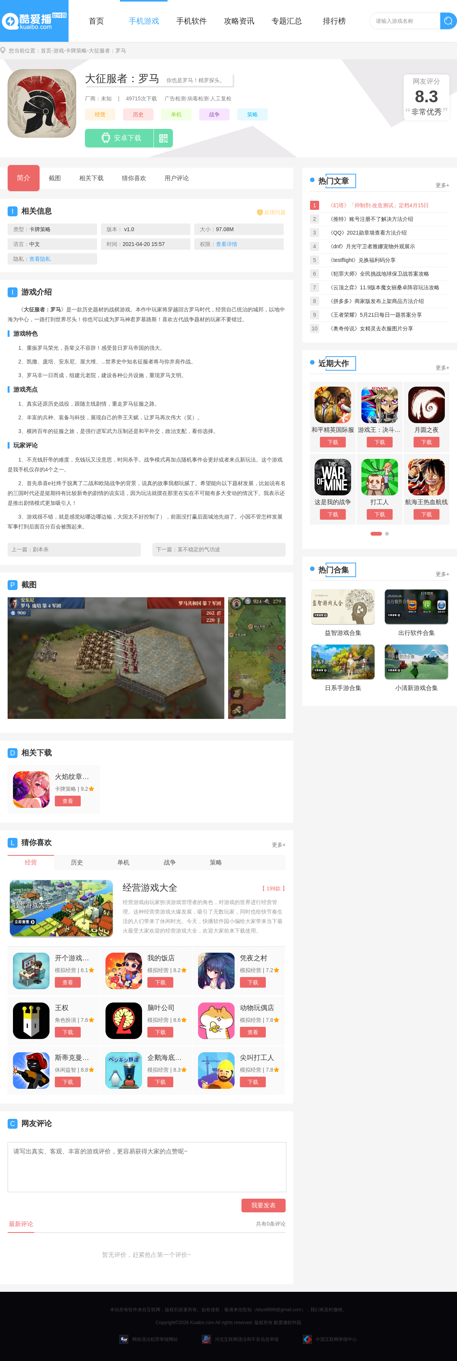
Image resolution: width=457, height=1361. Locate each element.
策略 (252, 114)
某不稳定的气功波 (198, 549)
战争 (214, 114)
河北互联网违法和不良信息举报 (240, 1339)
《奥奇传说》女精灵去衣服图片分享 (370, 328)
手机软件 (191, 21)
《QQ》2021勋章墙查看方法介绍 (367, 233)
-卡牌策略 (75, 51)
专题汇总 (287, 21)
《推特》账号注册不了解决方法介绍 (370, 219)
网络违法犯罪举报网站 (148, 1339)
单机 (176, 114)
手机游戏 (144, 21)
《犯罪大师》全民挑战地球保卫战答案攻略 (378, 274)
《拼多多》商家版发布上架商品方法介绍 (376, 301)
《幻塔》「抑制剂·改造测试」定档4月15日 (378, 205)
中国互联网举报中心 (330, 1339)
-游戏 (57, 51)
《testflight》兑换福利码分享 (362, 260)
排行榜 (334, 21)
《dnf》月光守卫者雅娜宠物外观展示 (371, 246)
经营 (100, 114)
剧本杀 (41, 549)
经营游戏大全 (150, 887)
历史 (138, 114)
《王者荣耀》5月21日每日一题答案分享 (375, 315)
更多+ (279, 845)
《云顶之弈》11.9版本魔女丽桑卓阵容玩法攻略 (383, 287)
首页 (96, 21)
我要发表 (263, 1205)
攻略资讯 (239, 21)
